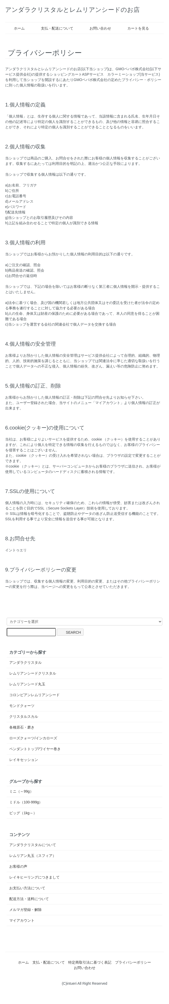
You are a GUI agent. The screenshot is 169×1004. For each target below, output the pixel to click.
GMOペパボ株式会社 (132, 69)
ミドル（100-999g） (25, 802)
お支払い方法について (27, 888)
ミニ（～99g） (21, 791)
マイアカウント (21, 920)
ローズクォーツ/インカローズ (33, 738)
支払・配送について (53, 28)
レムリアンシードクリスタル (32, 673)
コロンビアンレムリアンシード (34, 695)
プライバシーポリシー (133, 962)
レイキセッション (23, 760)
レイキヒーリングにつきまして (34, 877)
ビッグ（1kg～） (23, 813)
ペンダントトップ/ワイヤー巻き (35, 749)
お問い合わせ (96, 28)
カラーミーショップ (123, 74)
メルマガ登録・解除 (25, 910)
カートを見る (134, 28)
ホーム (15, 28)
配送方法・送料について (29, 899)
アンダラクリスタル (25, 662)
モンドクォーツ (21, 706)
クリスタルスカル (23, 716)
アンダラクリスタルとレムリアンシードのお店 (72, 9)
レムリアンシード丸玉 (27, 684)
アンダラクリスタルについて (32, 845)
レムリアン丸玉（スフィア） (32, 856)
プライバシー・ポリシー (141, 80)
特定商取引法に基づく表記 (89, 962)
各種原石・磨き (21, 727)
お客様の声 (18, 866)
